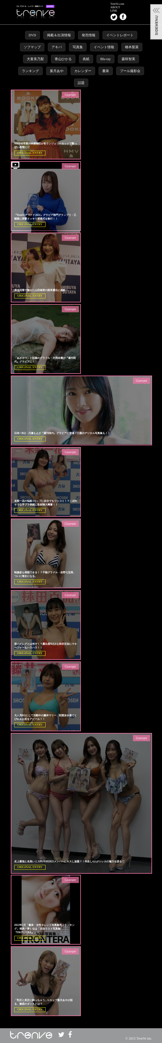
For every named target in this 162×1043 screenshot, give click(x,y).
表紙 (86, 59)
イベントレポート (120, 35)
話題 (81, 83)
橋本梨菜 (132, 47)
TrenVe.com (117, 4)
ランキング (30, 71)
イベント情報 (104, 47)
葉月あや (56, 71)
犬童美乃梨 (35, 59)
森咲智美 (128, 59)
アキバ (57, 47)
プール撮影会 (130, 71)
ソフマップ (32, 47)
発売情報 (88, 35)
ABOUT (115, 7)
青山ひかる (63, 59)
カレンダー (82, 71)
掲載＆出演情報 (59, 35)
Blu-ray (105, 59)
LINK (113, 10)
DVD (32, 35)
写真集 (78, 47)
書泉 (105, 71)
